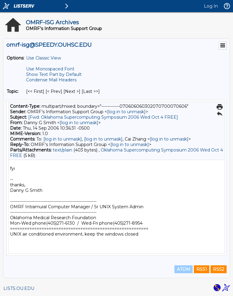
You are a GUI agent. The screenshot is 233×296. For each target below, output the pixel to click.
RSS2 (218, 269)
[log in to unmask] (126, 111)
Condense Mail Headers (51, 80)
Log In (211, 6)
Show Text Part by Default (54, 74)
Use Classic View (43, 58)
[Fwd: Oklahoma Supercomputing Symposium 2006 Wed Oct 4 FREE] (103, 117)
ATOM (183, 269)
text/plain (62, 150)
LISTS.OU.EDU (18, 288)
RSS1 (201, 269)
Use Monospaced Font (50, 69)
